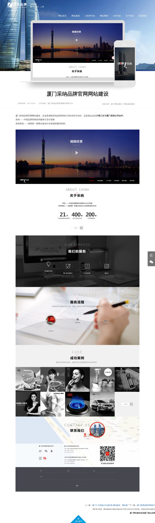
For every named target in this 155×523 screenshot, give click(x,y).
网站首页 (62, 16)
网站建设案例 (129, 104)
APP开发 (117, 16)
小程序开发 (90, 16)
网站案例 (75, 16)
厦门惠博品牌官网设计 (146, 505)
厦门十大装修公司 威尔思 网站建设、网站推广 (110, 505)
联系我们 (143, 16)
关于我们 (130, 16)
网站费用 (104, 16)
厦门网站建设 (116, 104)
